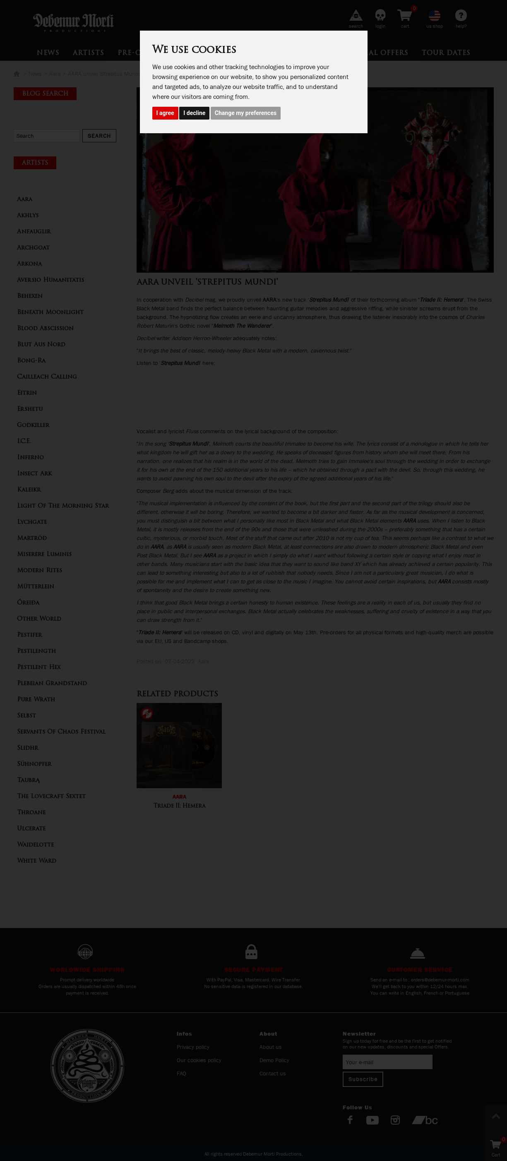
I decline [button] (194, 113)
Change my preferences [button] (245, 113)
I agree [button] (165, 113)
